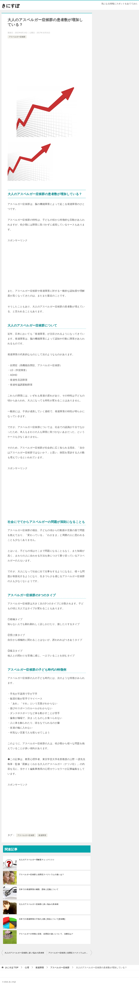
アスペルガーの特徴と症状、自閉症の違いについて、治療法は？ (46, 934)
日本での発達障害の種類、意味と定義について (38, 889)
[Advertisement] (47, 62)
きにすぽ (11, 5)
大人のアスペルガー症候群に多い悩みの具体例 (38, 904)
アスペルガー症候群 (17, 37)
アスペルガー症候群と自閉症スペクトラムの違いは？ (41, 874)
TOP (11, 967)
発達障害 (42, 835)
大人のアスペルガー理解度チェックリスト (37, 860)
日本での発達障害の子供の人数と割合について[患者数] (42, 919)
